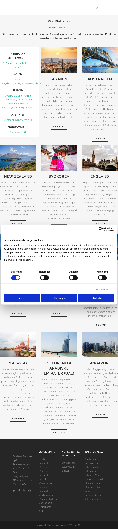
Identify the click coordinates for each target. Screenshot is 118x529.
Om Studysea (46, 495)
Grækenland (10, 100)
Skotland (6, 107)
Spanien (16, 107)
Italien (20, 100)
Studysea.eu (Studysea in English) (68, 467)
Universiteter (45, 467)
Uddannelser (45, 483)
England (17, 96)
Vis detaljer (102, 289)
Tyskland (28, 107)
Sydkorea (26, 83)
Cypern (8, 96)
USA (24, 132)
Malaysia (4, 83)
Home (52, 27)
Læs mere (59, 126)
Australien (9, 120)
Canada (14, 132)
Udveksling (44, 471)
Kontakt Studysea (48, 499)
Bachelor (43, 479)
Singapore (15, 83)
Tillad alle (96, 298)
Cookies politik (46, 503)
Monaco (24, 103)
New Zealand (25, 120)
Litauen (28, 100)
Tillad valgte (59, 298)
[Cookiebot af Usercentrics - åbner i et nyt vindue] (101, 229)
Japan (18, 79)
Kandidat (43, 475)
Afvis (21, 298)
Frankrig (27, 96)
